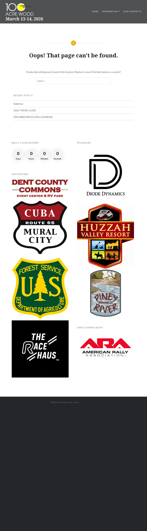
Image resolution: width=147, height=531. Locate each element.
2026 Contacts (132, 11)
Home (95, 11)
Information (110, 11)
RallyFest (18, 103)
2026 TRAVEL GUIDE (25, 110)
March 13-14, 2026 (24, 19)
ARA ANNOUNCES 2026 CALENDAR (33, 117)
